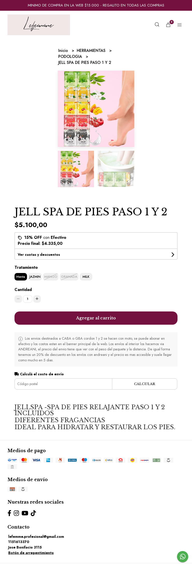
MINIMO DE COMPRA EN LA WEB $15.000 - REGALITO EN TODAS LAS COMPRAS (96, 5)
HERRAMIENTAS (92, 50)
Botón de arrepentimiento (31, 552)
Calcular (144, 384)
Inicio (63, 50)
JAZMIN (35, 276)
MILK (86, 276)
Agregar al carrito (96, 317)
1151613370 (18, 541)
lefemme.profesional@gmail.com (36, 536)
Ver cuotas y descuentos (39, 254)
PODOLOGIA (70, 56)
